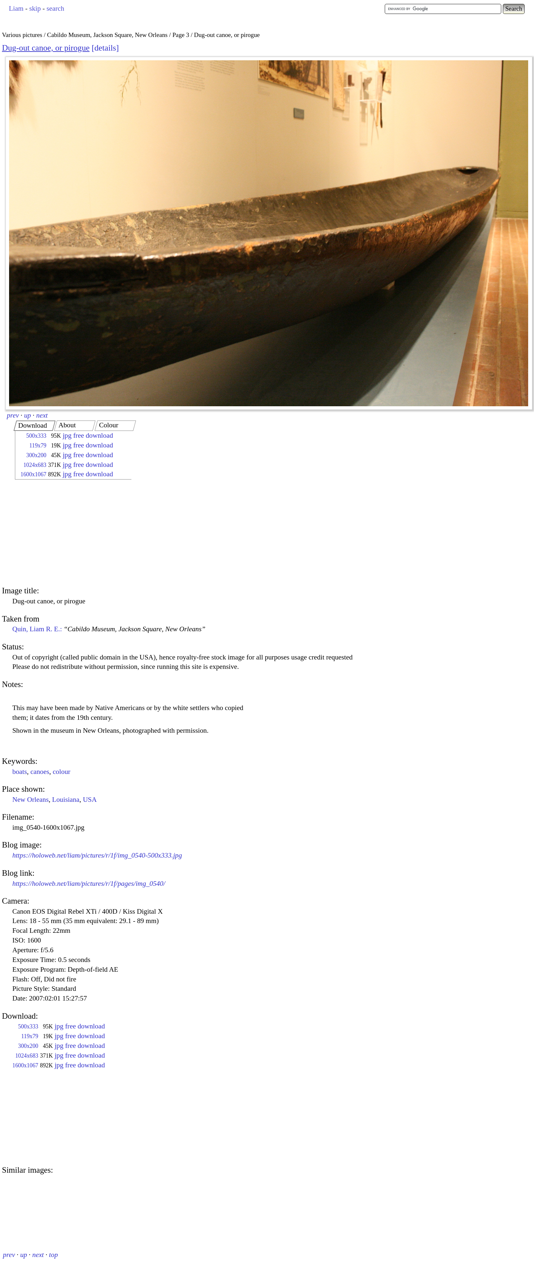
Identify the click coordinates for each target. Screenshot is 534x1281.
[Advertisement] (67, 533)
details (105, 48)
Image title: (20, 590)
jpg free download (88, 435)
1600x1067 (33, 474)
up (27, 415)
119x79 (37, 445)
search (55, 8)
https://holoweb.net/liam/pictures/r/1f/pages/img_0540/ (88, 883)
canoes (39, 772)
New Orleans (30, 799)
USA (90, 799)
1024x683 (34, 465)
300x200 (36, 455)
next (42, 415)
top (53, 1255)
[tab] (34, 426)
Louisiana (65, 799)
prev (13, 415)
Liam (16, 8)
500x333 (36, 436)
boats (19, 772)
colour (61, 772)
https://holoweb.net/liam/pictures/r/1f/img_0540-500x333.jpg (97, 855)
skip (35, 8)
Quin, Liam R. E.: (108, 629)
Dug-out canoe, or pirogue (46, 48)
